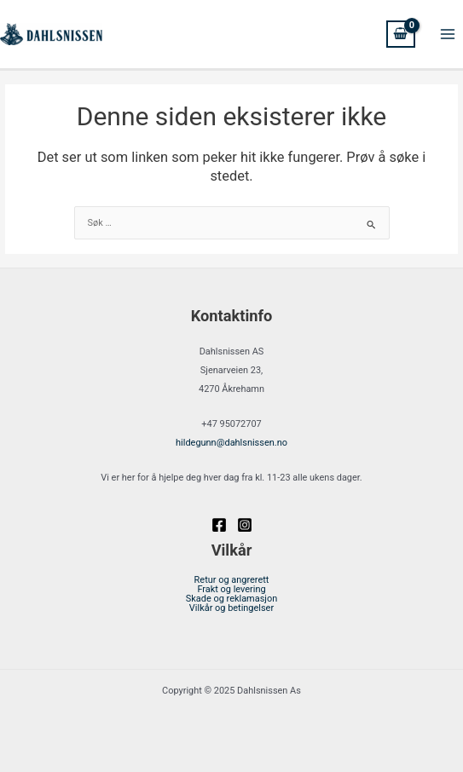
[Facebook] (219, 525)
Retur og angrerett (231, 580)
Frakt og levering (231, 590)
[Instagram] (244, 525)
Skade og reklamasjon (231, 599)
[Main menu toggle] (447, 34)
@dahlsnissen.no (231, 442)
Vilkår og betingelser (231, 609)
